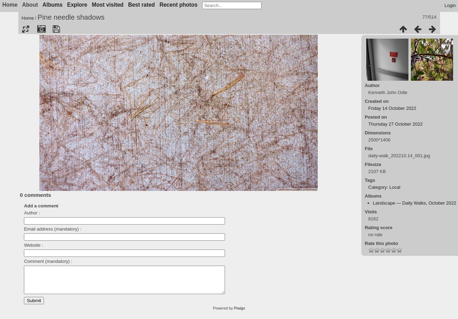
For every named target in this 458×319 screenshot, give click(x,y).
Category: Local (384, 187)
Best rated (141, 5)
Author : (32, 212)
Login (450, 5)
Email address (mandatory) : (52, 229)
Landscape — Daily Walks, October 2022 (414, 203)
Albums (53, 5)
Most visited (107, 5)
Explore (77, 5)
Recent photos (179, 5)
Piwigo (239, 313)
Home (28, 18)
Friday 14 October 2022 (392, 108)
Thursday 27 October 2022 (395, 124)
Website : (33, 245)
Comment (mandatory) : (48, 261)
